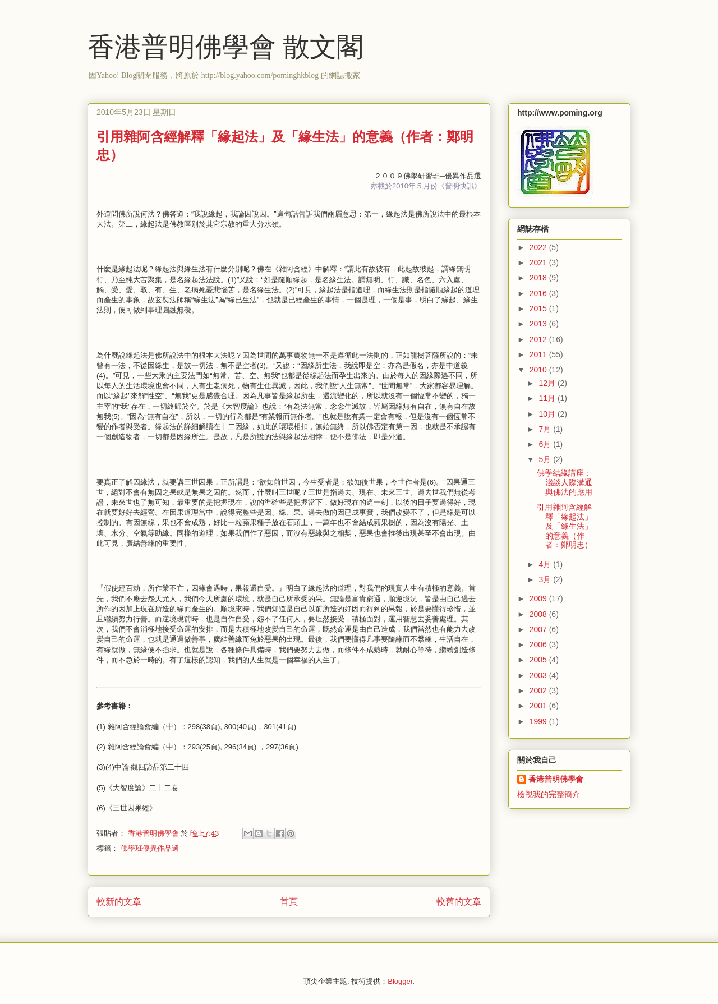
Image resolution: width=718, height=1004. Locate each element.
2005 (539, 659)
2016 (539, 293)
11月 (547, 398)
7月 (545, 429)
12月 (547, 383)
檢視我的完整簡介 (548, 794)
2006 (539, 644)
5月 (545, 459)
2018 (539, 277)
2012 (539, 339)
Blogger (400, 981)
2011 (539, 354)
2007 (539, 629)
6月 (545, 444)
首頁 (289, 901)
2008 (539, 614)
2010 (539, 369)
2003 (539, 675)
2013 (539, 323)
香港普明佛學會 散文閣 (225, 47)
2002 (539, 690)
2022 (539, 247)
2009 (539, 598)
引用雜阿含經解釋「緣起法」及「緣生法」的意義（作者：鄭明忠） (564, 526)
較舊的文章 (458, 901)
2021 (539, 262)
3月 (545, 579)
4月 (545, 564)
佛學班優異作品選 (150, 848)
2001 (539, 705)
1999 (539, 721)
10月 (547, 413)
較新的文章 (118, 901)
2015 (539, 308)
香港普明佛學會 (555, 779)
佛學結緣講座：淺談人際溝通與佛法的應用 (564, 482)
